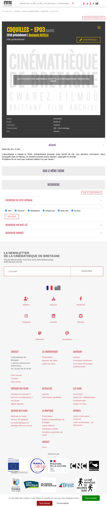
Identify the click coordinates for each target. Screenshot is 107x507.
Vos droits (15, 401)
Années (76, 211)
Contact (15, 351)
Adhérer (76, 357)
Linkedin (53, 322)
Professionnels (79, 401)
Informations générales (51, 397)
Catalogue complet (50, 429)
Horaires (14, 378)
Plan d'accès (16, 375)
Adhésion (77, 351)
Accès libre (77, 394)
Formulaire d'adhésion (82, 360)
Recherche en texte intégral (54, 200)
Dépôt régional (17, 404)
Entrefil (77, 410)
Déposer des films (49, 360)
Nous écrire (16, 382)
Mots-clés (63, 211)
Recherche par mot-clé (54, 225)
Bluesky (80, 322)
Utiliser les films (48, 364)
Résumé (20, 211)
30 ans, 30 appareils (19, 419)
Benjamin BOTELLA (39, 35)
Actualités (47, 388)
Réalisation (34, 211)
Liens (44, 447)
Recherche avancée (54, 233)
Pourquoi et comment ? (21, 394)
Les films (77, 388)
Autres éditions (48, 426)
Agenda (45, 394)
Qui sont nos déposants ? (22, 397)
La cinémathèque (50, 351)
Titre (8, 211)
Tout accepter (91, 498)
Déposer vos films (19, 388)
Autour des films (19, 410)
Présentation (47, 357)
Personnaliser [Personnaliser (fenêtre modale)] (63, 503)
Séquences (49, 211)
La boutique (47, 410)
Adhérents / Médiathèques (84, 397)
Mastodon (40, 339)
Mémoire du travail (19, 416)
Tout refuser (44, 503)
